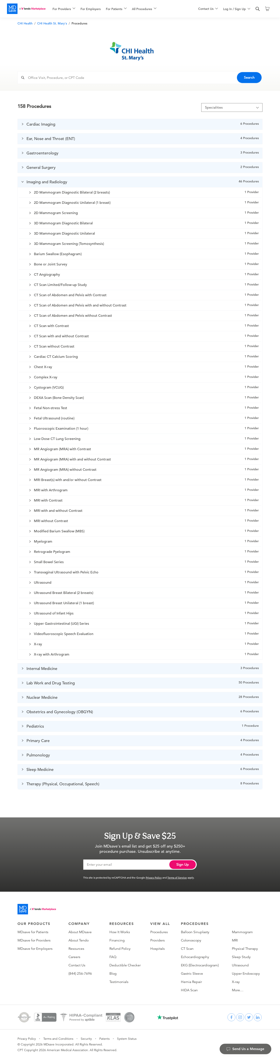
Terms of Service (177, 877)
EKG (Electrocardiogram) (200, 965)
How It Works (119, 932)
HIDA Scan (189, 990)
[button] (140, 124)
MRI (235, 940)
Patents (104, 1039)
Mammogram (242, 932)
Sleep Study (241, 957)
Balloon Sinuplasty (195, 932)
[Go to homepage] (37, 909)
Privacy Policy (154, 877)
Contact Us (76, 965)
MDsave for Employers (35, 949)
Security (86, 1039)
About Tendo (78, 940)
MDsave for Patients (33, 932)
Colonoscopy (191, 940)
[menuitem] (63, 9)
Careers (74, 957)
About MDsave (80, 932)
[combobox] (144, 77)
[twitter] (249, 1017)
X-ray (236, 982)
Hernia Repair (191, 982)
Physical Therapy (245, 949)
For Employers (90, 9)
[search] (258, 9)
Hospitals (157, 949)
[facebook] (231, 1017)
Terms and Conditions (58, 1039)
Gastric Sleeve (192, 973)
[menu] (118, 8)
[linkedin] (258, 1017)
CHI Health (25, 23)
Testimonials (118, 982)
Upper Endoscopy (246, 973)
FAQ (112, 957)
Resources (76, 949)
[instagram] (240, 1017)
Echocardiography (195, 957)
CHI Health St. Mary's (52, 23)
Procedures (159, 932)
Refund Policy (120, 949)
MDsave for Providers (34, 940)
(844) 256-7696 (80, 973)
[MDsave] (26, 8)
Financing (117, 940)
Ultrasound (240, 965)
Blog (113, 973)
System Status (126, 1039)
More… (237, 990)
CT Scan (187, 949)
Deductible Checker (125, 965)
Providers (157, 940)
